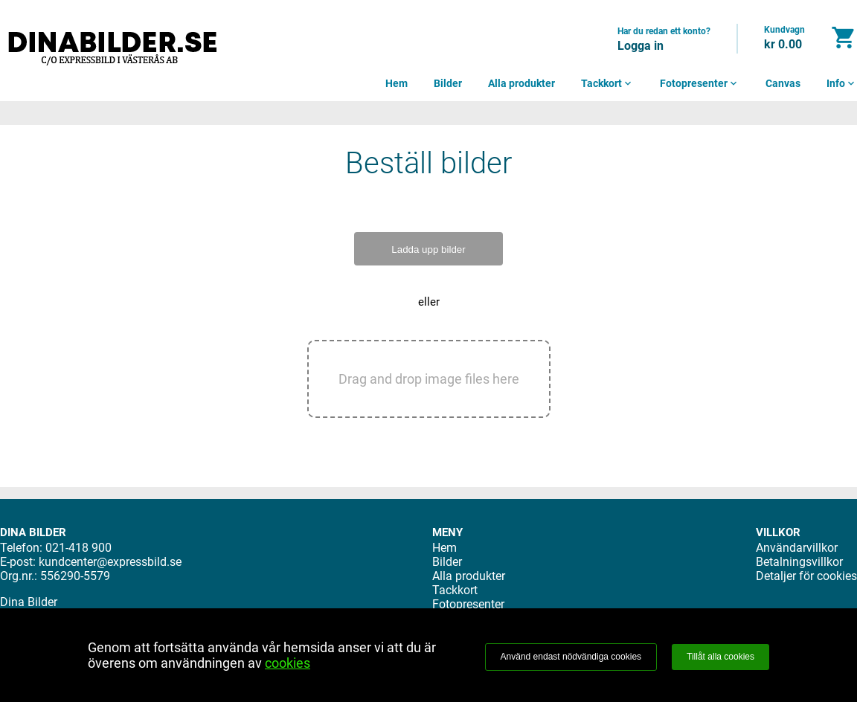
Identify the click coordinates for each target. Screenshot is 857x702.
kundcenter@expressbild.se (110, 562)
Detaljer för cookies (806, 576)
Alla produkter (521, 83)
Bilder (448, 83)
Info (841, 83)
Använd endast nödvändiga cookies (571, 656)
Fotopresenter (699, 83)
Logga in (640, 46)
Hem (396, 83)
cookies (287, 663)
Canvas (782, 83)
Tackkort (607, 83)
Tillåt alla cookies (720, 656)
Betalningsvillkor (799, 562)
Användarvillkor (797, 548)
